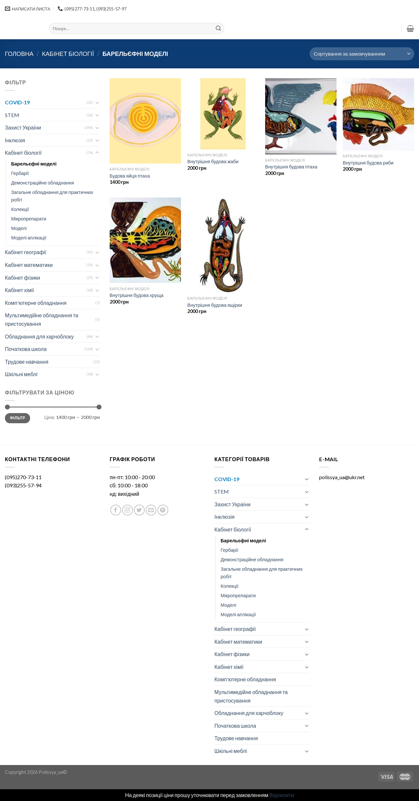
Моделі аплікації (28, 237)
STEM (12, 115)
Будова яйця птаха (130, 176)
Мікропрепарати (28, 218)
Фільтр (17, 417)
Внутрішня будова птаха (291, 166)
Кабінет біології (68, 53)
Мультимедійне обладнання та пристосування (41, 319)
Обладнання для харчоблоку (39, 336)
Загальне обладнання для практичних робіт (52, 195)
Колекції (20, 209)
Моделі (19, 228)
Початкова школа (25, 349)
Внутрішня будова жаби (212, 161)
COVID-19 (17, 102)
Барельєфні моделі (34, 163)
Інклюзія (15, 140)
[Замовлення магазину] (362, 53)
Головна (19, 53)
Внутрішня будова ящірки (214, 305)
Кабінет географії (25, 252)
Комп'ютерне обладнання (35, 303)
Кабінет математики (29, 265)
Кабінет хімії (19, 290)
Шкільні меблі (21, 374)
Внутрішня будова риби (368, 162)
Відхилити (281, 795)
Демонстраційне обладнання (42, 182)
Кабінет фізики (22, 277)
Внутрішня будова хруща (136, 295)
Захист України (23, 127)
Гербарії (20, 173)
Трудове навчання (26, 361)
